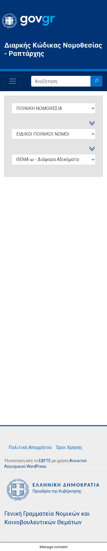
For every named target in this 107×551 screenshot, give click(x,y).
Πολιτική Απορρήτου (30, 447)
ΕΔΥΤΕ (45, 460)
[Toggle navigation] (13, 81)
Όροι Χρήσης (69, 447)
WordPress (36, 466)
